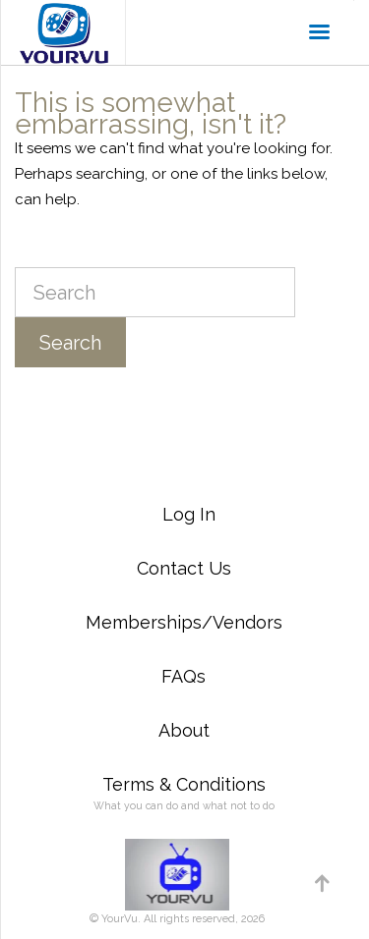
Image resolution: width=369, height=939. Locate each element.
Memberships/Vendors (184, 622)
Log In (188, 514)
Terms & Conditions (184, 784)
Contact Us (184, 568)
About (184, 730)
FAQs (183, 676)
